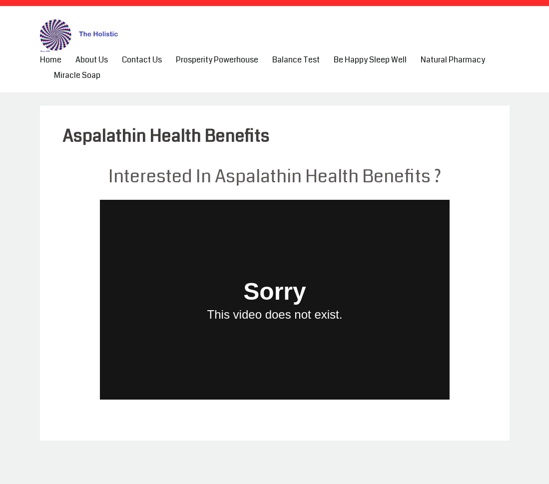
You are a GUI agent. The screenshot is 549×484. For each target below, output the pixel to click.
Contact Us (142, 59)
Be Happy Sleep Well (370, 59)
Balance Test (296, 59)
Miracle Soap (77, 75)
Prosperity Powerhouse (217, 59)
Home (50, 59)
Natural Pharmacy (453, 59)
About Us (91, 59)
